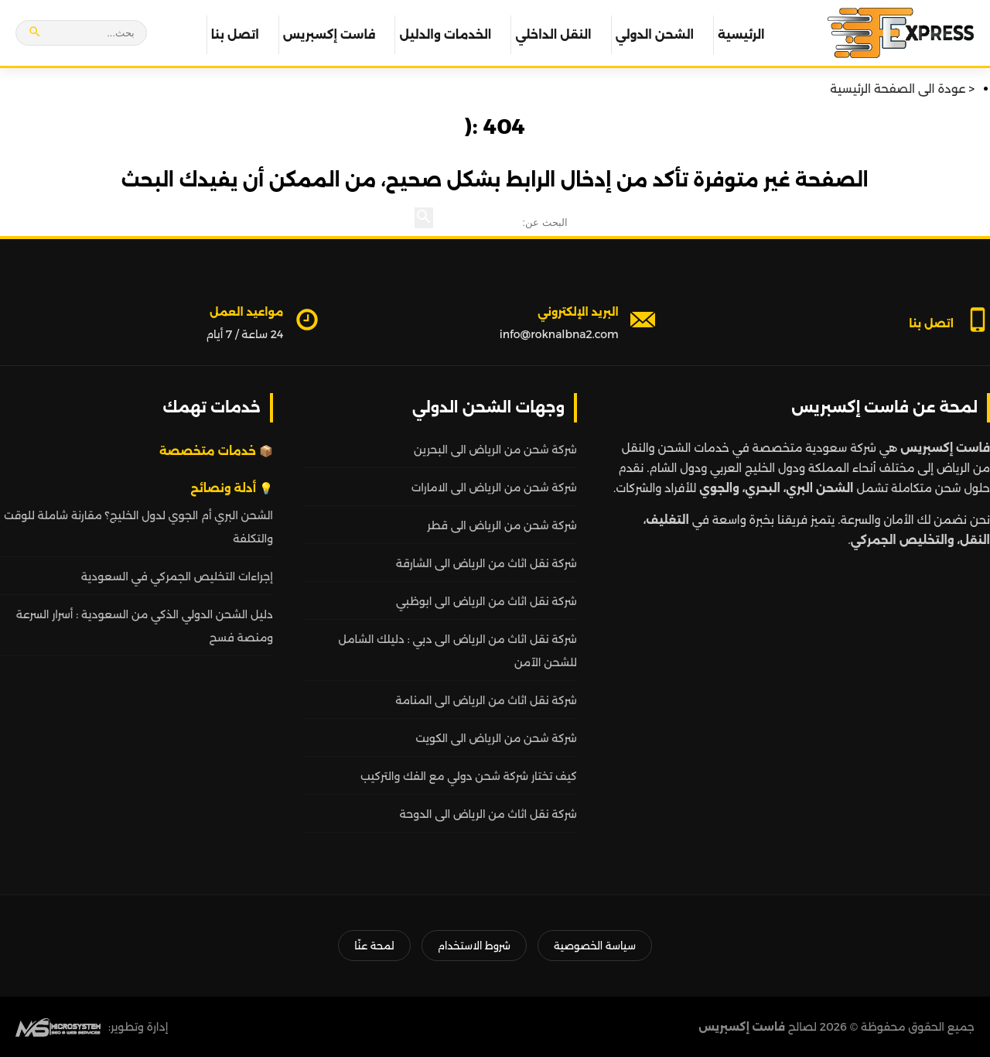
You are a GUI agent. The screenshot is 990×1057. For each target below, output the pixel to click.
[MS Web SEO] (58, 1027)
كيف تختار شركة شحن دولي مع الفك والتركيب (468, 776)
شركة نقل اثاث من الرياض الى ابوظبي (486, 601)
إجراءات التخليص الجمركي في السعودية (177, 576)
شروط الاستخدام (474, 945)
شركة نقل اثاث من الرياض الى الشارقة (486, 563)
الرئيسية (741, 34)
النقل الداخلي (553, 34)
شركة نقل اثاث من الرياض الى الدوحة (488, 814)
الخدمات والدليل (445, 34)
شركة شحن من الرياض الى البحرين (495, 450)
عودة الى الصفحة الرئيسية (897, 88)
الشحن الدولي (655, 34)
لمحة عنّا (374, 945)
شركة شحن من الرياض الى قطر (502, 525)
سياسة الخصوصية (595, 945)
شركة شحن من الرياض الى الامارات (494, 487)
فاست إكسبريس (329, 34)
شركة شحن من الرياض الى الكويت (496, 738)
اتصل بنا (235, 34)
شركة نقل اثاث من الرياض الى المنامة (486, 700)
